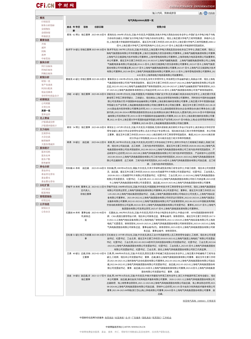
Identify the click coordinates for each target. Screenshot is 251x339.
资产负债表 (46, 85)
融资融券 (45, 140)
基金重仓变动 (48, 181)
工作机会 (167, 317)
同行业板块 (46, 66)
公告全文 (45, 211)
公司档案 (45, 103)
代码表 (211, 13)
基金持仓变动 (48, 174)
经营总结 (45, 200)
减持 (43, 47)
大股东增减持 (48, 144)
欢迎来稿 (119, 317)
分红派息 (45, 189)
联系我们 (156, 317)
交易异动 (45, 133)
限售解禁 (45, 163)
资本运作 (45, 114)
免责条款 (109, 317)
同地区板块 (46, 70)
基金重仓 (45, 178)
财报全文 (45, 208)
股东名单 (45, 155)
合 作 (127, 317)
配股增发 (45, 192)
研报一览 (45, 81)
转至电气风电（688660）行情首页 (199, 301)
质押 (43, 55)
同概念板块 (46, 73)
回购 (43, 51)
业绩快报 (45, 32)
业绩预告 (45, 29)
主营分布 (45, 107)
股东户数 (45, 159)
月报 (43, 44)
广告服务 (136, 317)
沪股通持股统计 (49, 125)
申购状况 (45, 36)
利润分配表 (46, 88)
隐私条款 (146, 317)
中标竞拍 (45, 58)
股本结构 (45, 152)
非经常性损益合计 (50, 95)
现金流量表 (46, 92)
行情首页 (45, 21)
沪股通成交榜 (48, 122)
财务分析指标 (48, 25)
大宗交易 (45, 137)
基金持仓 (45, 170)
